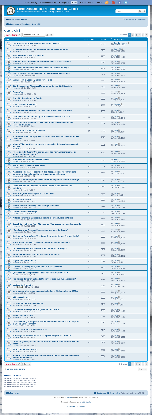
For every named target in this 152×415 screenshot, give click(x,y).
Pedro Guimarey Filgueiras (25, 349)
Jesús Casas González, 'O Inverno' (29, 166)
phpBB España (85, 402)
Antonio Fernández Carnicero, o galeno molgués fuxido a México (43, 218)
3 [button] (136, 34)
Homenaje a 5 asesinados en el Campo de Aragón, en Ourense (42, 335)
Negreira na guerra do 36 (24, 260)
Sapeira (116, 159)
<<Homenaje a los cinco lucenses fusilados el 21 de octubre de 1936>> (45, 291)
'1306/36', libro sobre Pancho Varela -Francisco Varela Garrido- (42, 61)
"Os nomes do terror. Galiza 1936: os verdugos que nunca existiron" (44, 279)
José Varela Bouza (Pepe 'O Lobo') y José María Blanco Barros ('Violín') (46, 236)
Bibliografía (64, 2)
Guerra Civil (12, 30)
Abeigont (117, 104)
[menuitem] (24, 19)
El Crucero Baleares (22, 199)
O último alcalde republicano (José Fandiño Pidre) (36, 309)
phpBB (69, 397)
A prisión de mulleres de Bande (27, 98)
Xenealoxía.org (30, 2)
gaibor (17, 76)
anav (17, 162)
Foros (74, 2)
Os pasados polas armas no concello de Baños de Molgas (40, 248)
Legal (90, 2)
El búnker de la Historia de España (29, 130)
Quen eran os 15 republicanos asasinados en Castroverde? (40, 273)
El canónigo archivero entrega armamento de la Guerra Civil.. (41, 49)
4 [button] (139, 34)
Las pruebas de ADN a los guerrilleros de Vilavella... (37, 43)
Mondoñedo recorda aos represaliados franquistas (36, 254)
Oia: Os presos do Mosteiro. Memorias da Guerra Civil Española (42, 86)
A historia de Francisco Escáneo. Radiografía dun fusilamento (41, 242)
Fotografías (18, 92)
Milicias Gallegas (20, 297)
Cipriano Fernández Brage (25, 212)
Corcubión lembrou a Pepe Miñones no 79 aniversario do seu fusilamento (47, 224)
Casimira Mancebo (120, 43)
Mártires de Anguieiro (23, 285)
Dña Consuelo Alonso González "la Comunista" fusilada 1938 (41, 74)
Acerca (83, 2)
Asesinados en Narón (23, 315)
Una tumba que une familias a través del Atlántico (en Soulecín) (42, 110)
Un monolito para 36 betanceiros (28, 303)
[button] (146, 35)
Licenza (99, 2)
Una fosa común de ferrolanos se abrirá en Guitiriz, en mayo (41, 68)
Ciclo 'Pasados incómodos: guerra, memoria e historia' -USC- (41, 116)
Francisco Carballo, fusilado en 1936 (30, 329)
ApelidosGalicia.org (48, 2)
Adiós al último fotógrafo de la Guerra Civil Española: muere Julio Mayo (46, 179)
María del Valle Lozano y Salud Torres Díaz (32, 80)
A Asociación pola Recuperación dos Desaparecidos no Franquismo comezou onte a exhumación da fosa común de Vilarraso (44, 173)
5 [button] (143, 34)
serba (17, 45)
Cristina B (19, 287)
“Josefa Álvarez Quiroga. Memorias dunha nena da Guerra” (40, 230)
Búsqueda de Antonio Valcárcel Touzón (31, 160)
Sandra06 (117, 49)
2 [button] (132, 34)
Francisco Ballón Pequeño (25, 104)
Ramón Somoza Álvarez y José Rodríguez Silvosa (36, 206)
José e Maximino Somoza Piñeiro (28, 55)
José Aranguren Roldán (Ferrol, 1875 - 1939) (33, 193)
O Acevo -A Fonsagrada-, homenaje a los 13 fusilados (37, 267)
